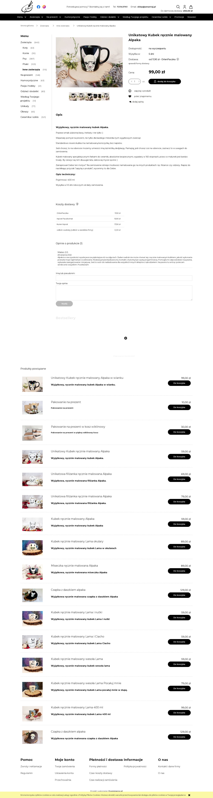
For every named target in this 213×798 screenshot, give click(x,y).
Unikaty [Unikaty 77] (25, 106)
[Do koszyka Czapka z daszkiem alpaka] (179, 595)
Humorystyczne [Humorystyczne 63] (29, 80)
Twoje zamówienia (65, 766)
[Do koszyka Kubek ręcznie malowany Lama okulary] (179, 546)
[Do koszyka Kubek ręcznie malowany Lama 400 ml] (179, 712)
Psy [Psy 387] (25, 58)
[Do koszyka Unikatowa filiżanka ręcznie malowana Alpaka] (179, 479)
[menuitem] (20, 17)
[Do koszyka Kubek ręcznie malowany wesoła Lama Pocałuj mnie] (179, 688)
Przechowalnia (63, 780)
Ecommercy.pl (116, 791)
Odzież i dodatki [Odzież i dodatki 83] (29, 91)
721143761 (122, 7)
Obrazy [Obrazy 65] (24, 111)
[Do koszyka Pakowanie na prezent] (179, 407)
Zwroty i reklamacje (31, 766)
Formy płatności (98, 766)
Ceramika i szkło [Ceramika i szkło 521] (30, 117)
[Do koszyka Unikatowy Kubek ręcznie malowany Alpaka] (179, 456)
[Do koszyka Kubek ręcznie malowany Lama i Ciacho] (179, 642)
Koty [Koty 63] (25, 48)
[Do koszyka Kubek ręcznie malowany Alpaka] (179, 524)
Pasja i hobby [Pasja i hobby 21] (28, 86)
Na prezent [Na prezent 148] (27, 75)
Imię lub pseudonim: (65, 273)
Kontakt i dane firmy (169, 766)
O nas (161, 773)
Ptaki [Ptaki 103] (25, 64)
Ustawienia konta (64, 773)
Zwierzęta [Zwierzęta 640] (26, 42)
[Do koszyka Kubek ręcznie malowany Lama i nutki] (179, 617)
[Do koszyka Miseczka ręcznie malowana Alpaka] (179, 571)
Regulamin (27, 773)
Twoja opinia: (62, 283)
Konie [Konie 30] (26, 53)
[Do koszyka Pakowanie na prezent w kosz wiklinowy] (179, 432)
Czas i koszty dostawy (100, 773)
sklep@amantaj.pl (146, 7)
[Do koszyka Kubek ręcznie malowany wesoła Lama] (179, 664)
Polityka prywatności (135, 766)
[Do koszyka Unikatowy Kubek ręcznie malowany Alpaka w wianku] (179, 383)
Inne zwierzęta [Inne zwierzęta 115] (31, 69)
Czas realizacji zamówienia (103, 780)
